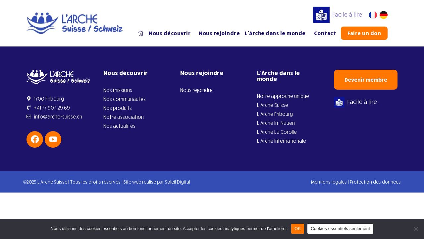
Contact (325, 33)
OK (297, 228)
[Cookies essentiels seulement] (415, 228)
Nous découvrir (171, 33)
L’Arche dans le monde (277, 33)
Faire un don (364, 33)
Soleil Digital (177, 182)
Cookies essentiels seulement (340, 228)
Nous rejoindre (219, 33)
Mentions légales (329, 182)
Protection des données (375, 182)
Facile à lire (337, 14)
